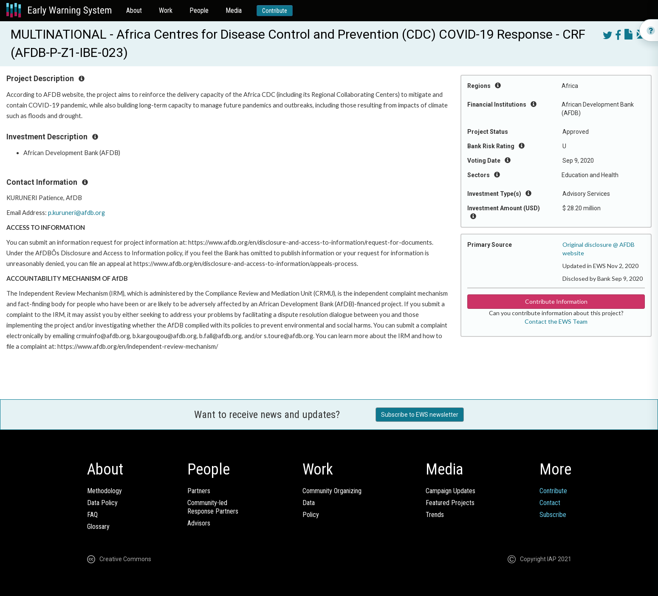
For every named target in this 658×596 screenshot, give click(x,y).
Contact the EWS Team (556, 321)
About (134, 10)
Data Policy (102, 503)
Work (165, 10)
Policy (310, 515)
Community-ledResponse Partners (212, 507)
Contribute (274, 10)
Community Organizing (331, 491)
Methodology (104, 491)
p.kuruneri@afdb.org (76, 212)
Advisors (198, 523)
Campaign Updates (450, 491)
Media (234, 10)
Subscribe (552, 515)
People (199, 10)
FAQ (92, 515)
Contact (549, 503)
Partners (198, 491)
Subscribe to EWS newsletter (419, 414)
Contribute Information (556, 301)
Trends (435, 515)
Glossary (98, 527)
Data (308, 503)
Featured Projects (450, 503)
